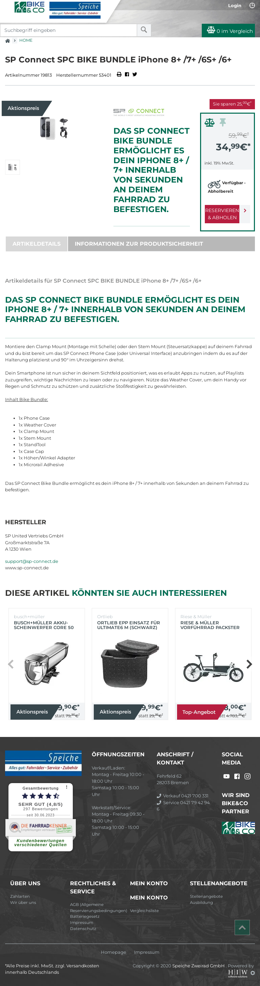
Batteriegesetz (85, 916)
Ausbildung (201, 902)
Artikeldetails (37, 244)
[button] (249, 664)
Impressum (81, 922)
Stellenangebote (206, 896)
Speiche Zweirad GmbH (199, 965)
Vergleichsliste (144, 910)
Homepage (113, 952)
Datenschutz (83, 928)
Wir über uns (23, 902)
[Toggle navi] (7, 7)
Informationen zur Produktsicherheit (139, 244)
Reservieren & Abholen (222, 214)
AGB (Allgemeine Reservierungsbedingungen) (97, 907)
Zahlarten (20, 896)
